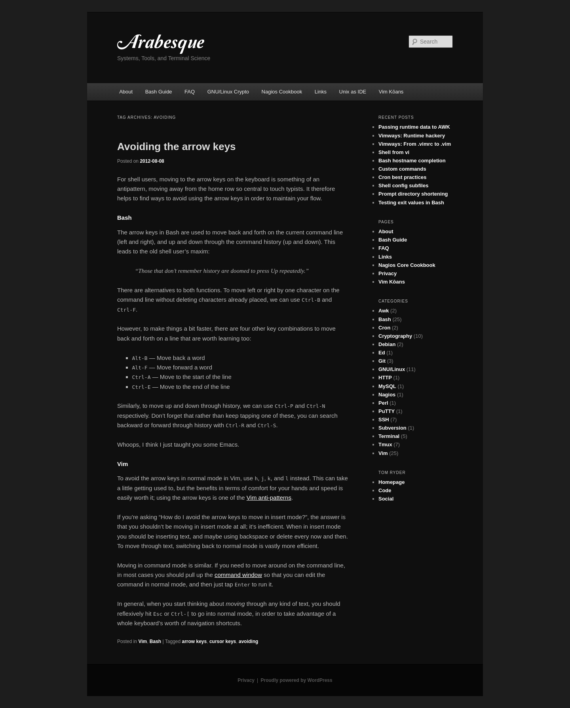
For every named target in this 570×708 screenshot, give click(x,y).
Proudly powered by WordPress (296, 680)
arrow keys (194, 641)
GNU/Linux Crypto (228, 92)
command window (238, 574)
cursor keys (222, 641)
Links (321, 92)
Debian (386, 344)
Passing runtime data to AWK (414, 127)
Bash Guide (158, 92)
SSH (383, 420)
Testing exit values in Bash (411, 203)
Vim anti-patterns (269, 497)
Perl (383, 403)
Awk (383, 311)
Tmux (385, 444)
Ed (381, 353)
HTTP (385, 378)
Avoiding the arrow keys (176, 146)
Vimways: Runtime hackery (411, 136)
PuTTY (386, 411)
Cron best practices (402, 177)
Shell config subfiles (403, 185)
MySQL (387, 386)
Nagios (386, 395)
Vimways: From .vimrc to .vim (414, 144)
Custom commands (402, 169)
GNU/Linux (391, 369)
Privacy (387, 273)
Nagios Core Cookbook (406, 265)
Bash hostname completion (412, 161)
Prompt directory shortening (413, 194)
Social (385, 499)
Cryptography (395, 336)
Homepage (391, 482)
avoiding (248, 641)
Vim (142, 641)
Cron (384, 328)
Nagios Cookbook (282, 92)
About (126, 92)
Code (384, 490)
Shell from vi (393, 152)
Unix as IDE (353, 92)
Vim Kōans (391, 92)
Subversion (392, 428)
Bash (155, 641)
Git (382, 361)
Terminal (388, 436)
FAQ (189, 92)
